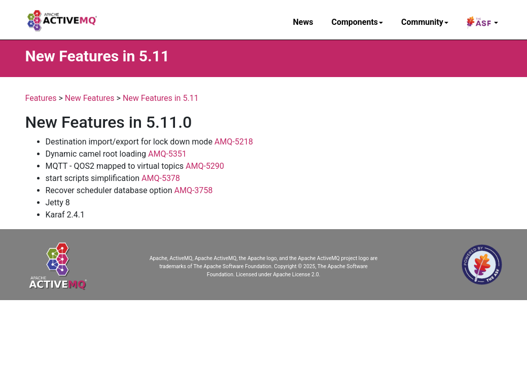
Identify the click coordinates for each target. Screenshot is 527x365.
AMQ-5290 (205, 166)
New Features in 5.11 (161, 98)
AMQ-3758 (193, 190)
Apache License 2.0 (296, 274)
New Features (90, 98)
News (303, 22)
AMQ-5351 (167, 154)
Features (41, 98)
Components (357, 22)
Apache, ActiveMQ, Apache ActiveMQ (193, 258)
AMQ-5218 (234, 142)
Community (424, 22)
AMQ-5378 (161, 178)
